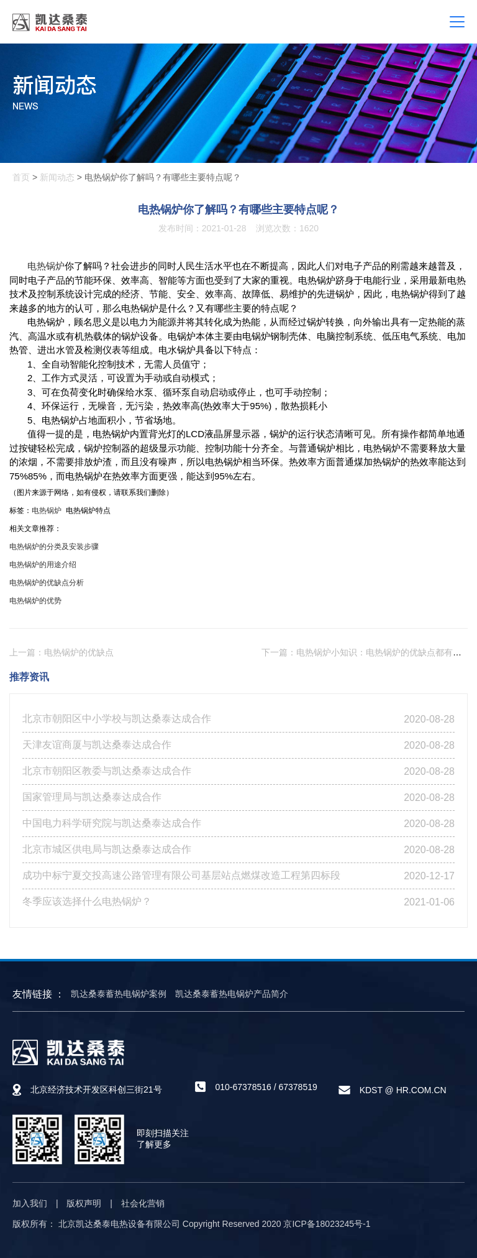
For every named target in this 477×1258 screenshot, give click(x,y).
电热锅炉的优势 (35, 600)
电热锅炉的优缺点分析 (46, 582)
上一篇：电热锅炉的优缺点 (61, 652)
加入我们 (29, 1203)
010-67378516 (243, 1087)
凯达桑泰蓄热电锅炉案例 (118, 994)
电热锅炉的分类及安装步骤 (54, 546)
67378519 (297, 1087)
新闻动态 (57, 177)
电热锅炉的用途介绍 (42, 564)
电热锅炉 (46, 266)
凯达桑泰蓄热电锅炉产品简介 (231, 994)
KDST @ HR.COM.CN (403, 1090)
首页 (21, 177)
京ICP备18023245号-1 (326, 1224)
